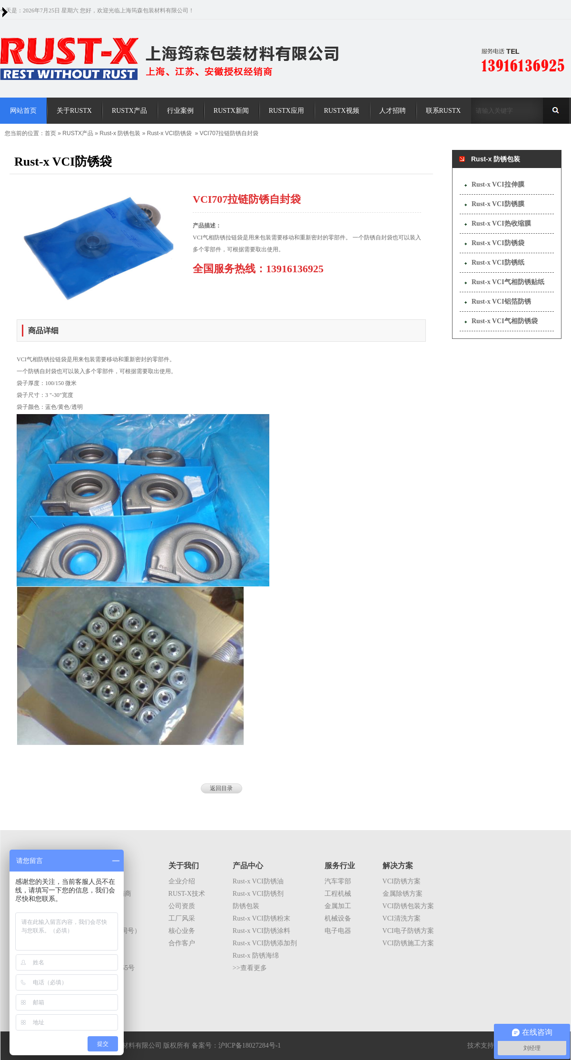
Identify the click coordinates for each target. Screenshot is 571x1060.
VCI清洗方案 (402, 918)
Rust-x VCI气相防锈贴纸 (508, 282)
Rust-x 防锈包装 (119, 133)
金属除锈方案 (403, 893)
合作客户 (181, 943)
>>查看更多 (250, 967)
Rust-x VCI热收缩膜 (501, 223)
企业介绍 (181, 881)
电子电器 (338, 930)
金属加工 (338, 906)
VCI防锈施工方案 (408, 943)
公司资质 (181, 906)
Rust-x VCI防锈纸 (498, 262)
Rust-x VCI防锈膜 (498, 204)
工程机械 (338, 893)
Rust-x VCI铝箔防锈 (501, 301)
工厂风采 (181, 918)
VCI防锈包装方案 (408, 906)
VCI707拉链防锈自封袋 (228, 133)
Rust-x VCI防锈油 (258, 881)
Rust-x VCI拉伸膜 (498, 184)
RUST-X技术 (186, 893)
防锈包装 (246, 906)
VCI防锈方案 (402, 881)
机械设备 (338, 918)
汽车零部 (338, 881)
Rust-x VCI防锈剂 (258, 893)
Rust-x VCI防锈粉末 (261, 918)
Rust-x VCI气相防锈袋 (505, 321)
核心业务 (181, 930)
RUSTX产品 (77, 133)
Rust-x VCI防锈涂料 (261, 930)
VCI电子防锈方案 (408, 930)
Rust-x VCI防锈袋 (169, 133)
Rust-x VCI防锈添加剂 (265, 943)
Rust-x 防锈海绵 (256, 955)
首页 (50, 133)
